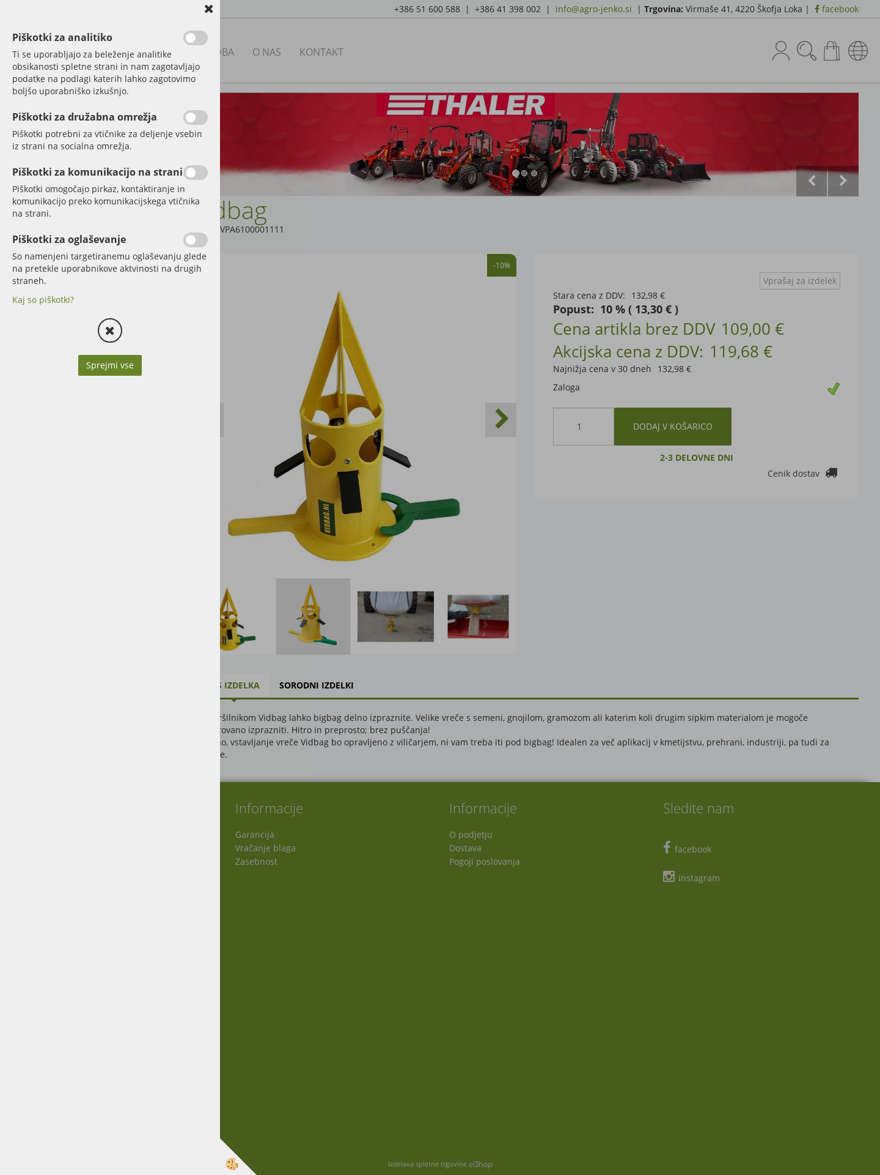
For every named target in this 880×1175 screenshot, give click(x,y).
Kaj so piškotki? (43, 299)
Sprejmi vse (110, 365)
